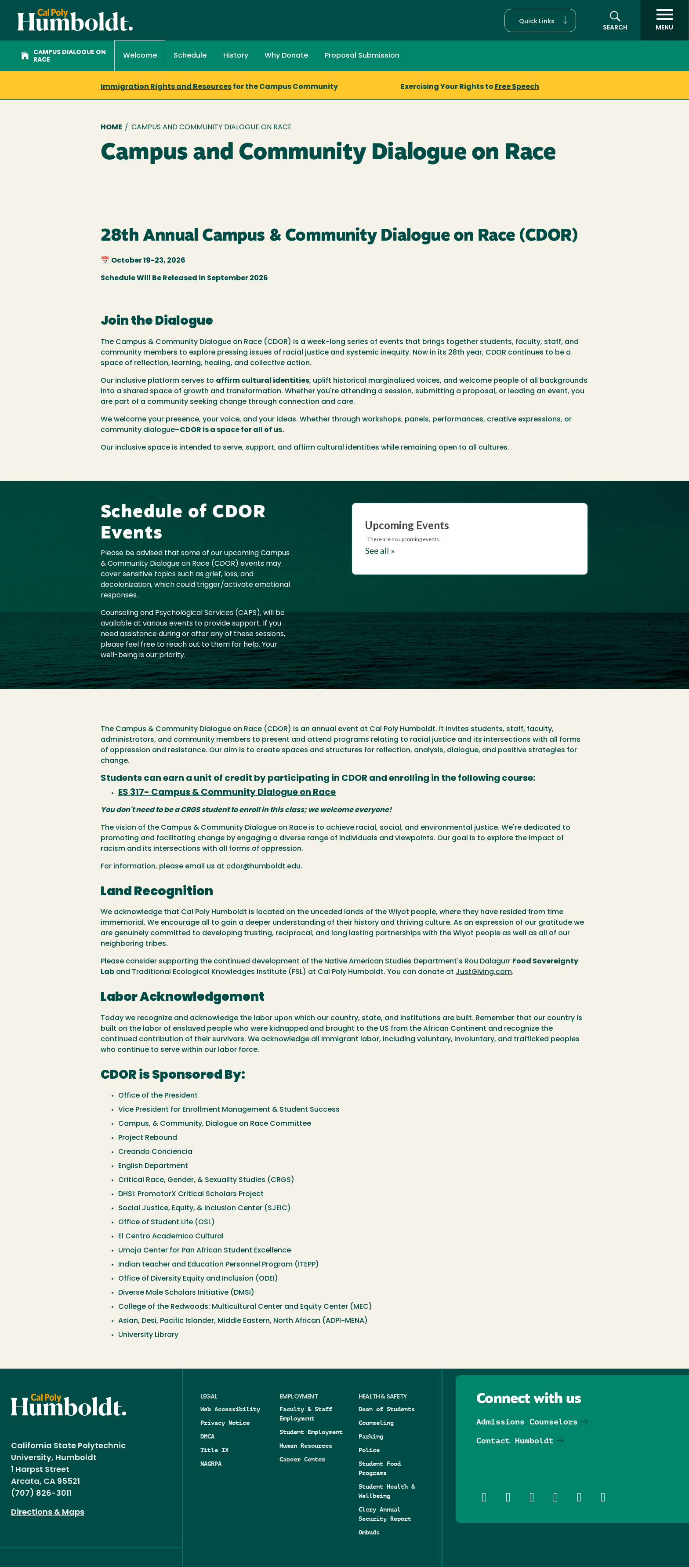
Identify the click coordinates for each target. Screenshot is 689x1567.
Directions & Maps (47, 1512)
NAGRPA (210, 1463)
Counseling (376, 1422)
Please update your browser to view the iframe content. (470, 537)
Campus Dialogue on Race (63, 56)
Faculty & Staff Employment (305, 1414)
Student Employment (311, 1431)
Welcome (140, 55)
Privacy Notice (225, 1422)
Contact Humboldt (515, 1440)
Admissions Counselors (527, 1421)
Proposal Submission (362, 55)
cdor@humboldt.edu (263, 866)
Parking (371, 1436)
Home (111, 127)
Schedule (190, 55)
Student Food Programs (380, 1468)
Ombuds (369, 1532)
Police (369, 1450)
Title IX (214, 1450)
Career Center (302, 1459)
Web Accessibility (230, 1409)
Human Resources (305, 1445)
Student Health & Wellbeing (387, 1491)
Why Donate (286, 55)
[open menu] (664, 20)
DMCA (207, 1436)
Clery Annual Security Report (385, 1514)
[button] (540, 20)
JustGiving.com (484, 972)
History (235, 55)
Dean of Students (387, 1409)
